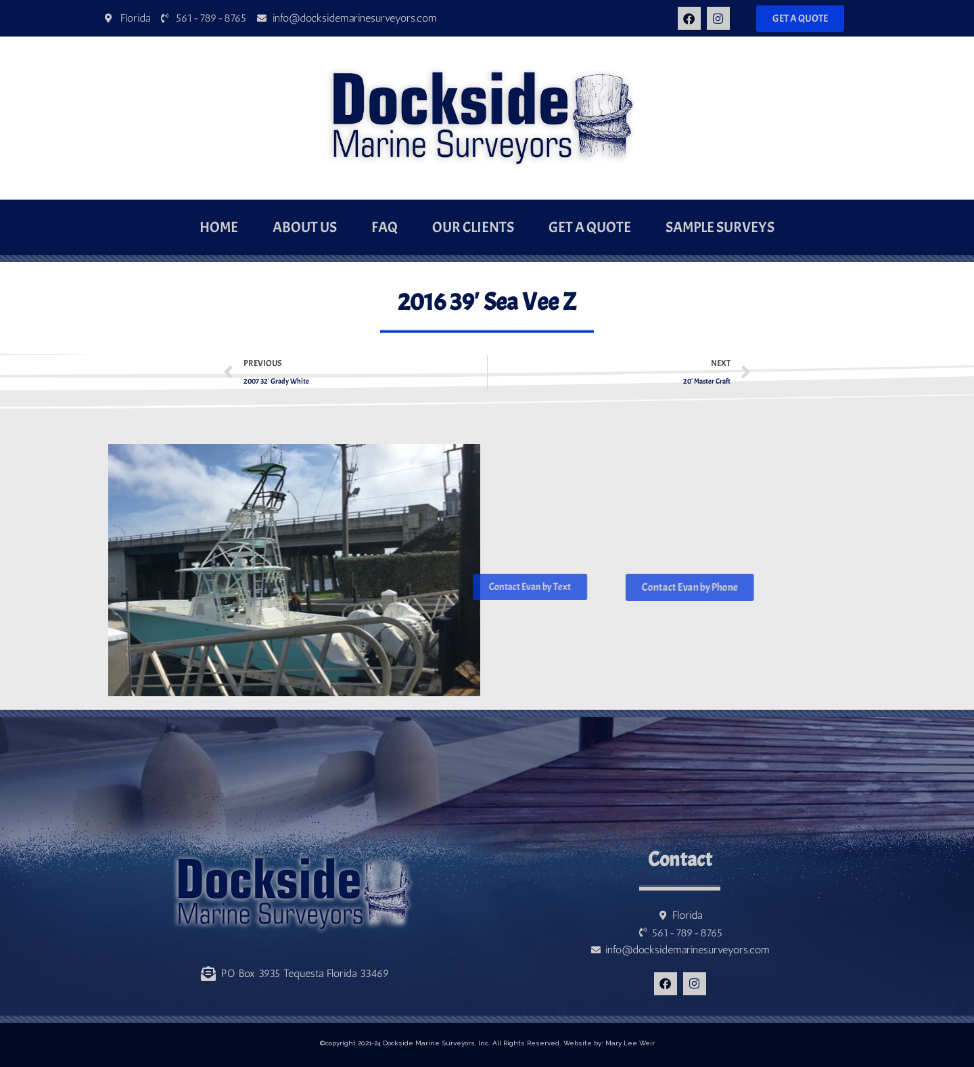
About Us (305, 227)
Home (219, 227)
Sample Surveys (720, 227)
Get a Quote (590, 227)
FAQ (384, 227)
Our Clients (473, 227)
